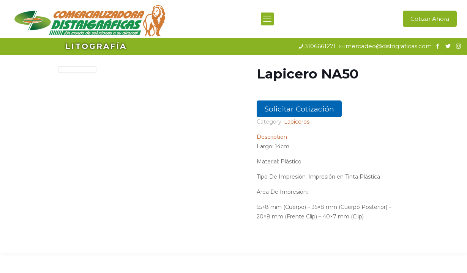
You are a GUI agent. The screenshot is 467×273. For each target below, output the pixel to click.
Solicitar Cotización (299, 108)
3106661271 (320, 46)
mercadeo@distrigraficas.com (389, 46)
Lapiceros (296, 121)
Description (272, 136)
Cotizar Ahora (429, 18)
